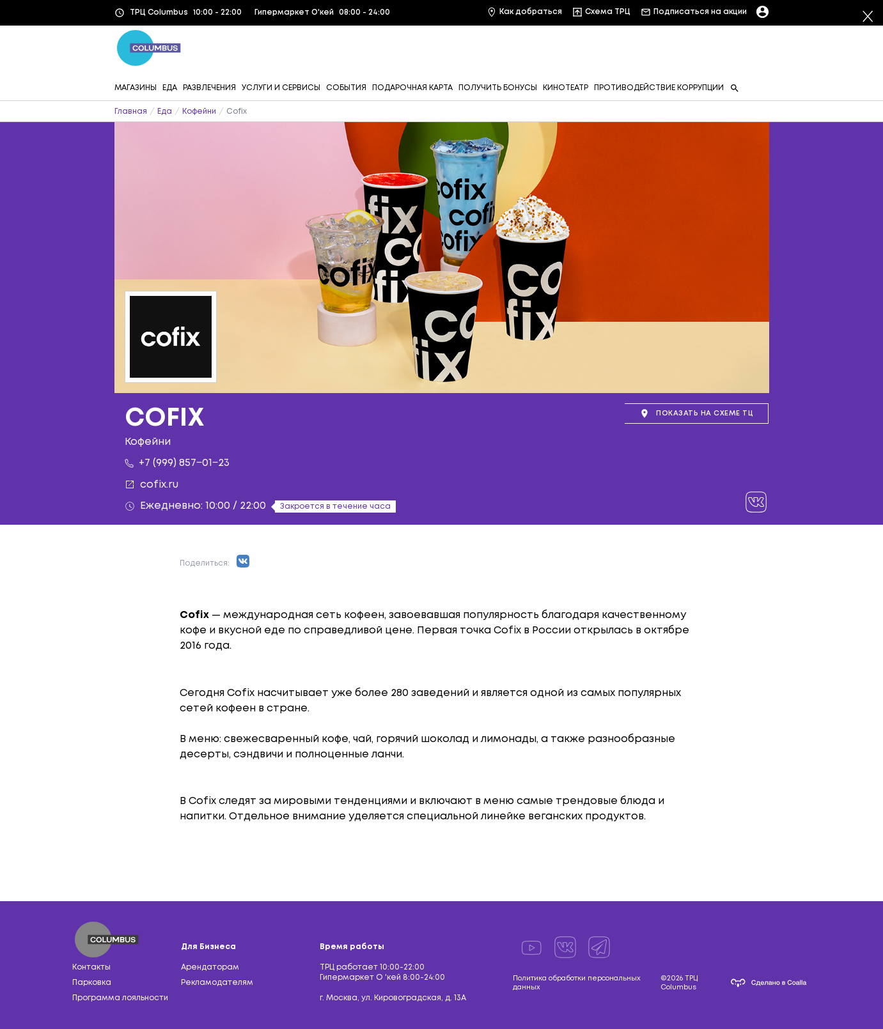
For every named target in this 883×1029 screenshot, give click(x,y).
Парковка (91, 982)
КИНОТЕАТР (565, 87)
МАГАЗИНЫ (135, 87)
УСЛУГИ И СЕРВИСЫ (281, 87)
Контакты (91, 967)
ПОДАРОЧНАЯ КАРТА (412, 87)
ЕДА (169, 87)
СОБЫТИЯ (346, 87)
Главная (130, 111)
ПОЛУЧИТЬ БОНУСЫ (497, 87)
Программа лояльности (120, 998)
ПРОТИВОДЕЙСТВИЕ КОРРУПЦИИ (659, 87)
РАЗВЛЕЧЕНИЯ (209, 87)
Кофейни (199, 111)
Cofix (236, 111)
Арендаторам (210, 967)
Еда (164, 111)
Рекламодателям (217, 982)
